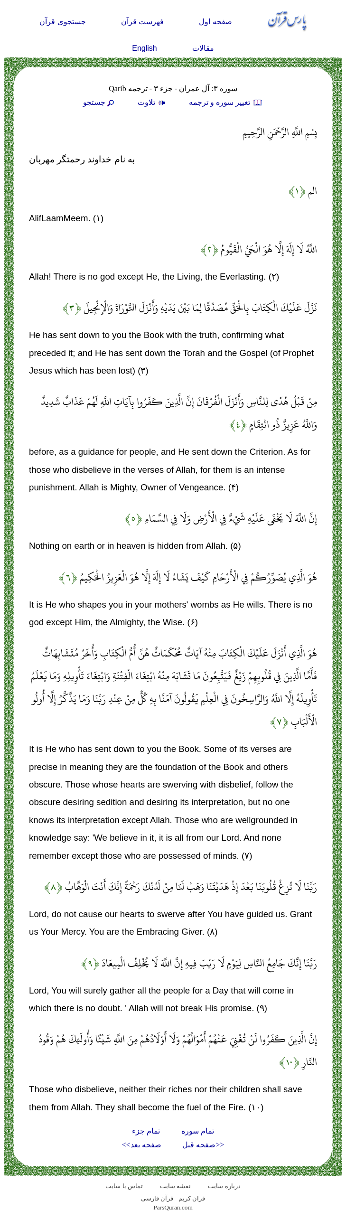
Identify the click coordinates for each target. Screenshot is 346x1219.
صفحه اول (215, 22)
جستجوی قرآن (62, 22)
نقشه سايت (175, 1186)
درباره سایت (224, 1186)
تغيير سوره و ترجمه (226, 102)
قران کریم (191, 1198)
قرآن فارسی (157, 1198)
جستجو (99, 102)
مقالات (203, 48)
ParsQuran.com (173, 1207)
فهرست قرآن (142, 22)
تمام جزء (146, 1131)
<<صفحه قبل (203, 1145)
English (144, 48)
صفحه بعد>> (141, 1145)
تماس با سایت (124, 1186)
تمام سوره (197, 1131)
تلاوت (153, 102)
